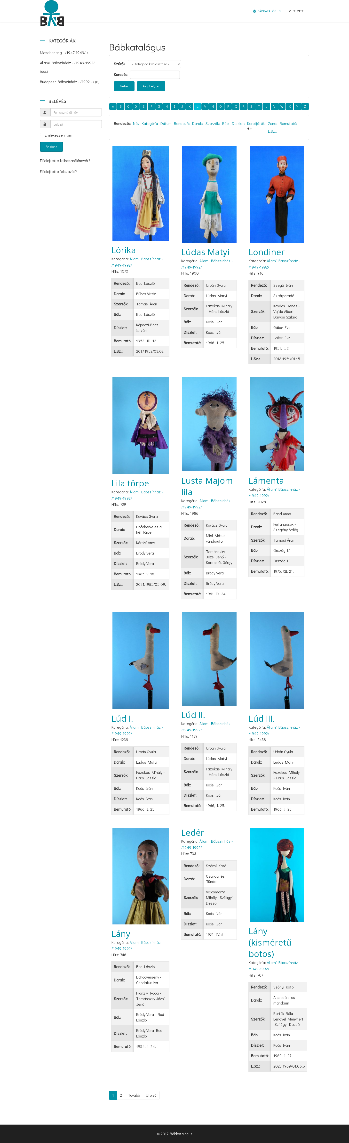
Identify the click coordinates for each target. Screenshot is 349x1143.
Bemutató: (288, 123)
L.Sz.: (272, 131)
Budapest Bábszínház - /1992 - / (69, 81)
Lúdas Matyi (205, 252)
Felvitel (296, 11)
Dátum (166, 123)
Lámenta (266, 480)
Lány (120, 933)
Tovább (134, 1095)
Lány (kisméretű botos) (270, 942)
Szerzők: (213, 123)
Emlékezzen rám (56, 135)
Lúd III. (262, 718)
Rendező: (182, 123)
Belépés (51, 146)
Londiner (267, 252)
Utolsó (151, 1095)
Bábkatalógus (267, 11)
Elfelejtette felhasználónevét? (65, 160)
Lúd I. (122, 718)
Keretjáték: (256, 123)
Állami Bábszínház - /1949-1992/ (67, 67)
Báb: (226, 123)
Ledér (192, 832)
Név (136, 123)
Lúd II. (193, 714)
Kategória (150, 123)
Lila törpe (130, 483)
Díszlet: (238, 123)
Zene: (272, 123)
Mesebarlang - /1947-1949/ (65, 52)
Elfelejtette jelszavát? (58, 171)
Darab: (197, 123)
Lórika (123, 250)
